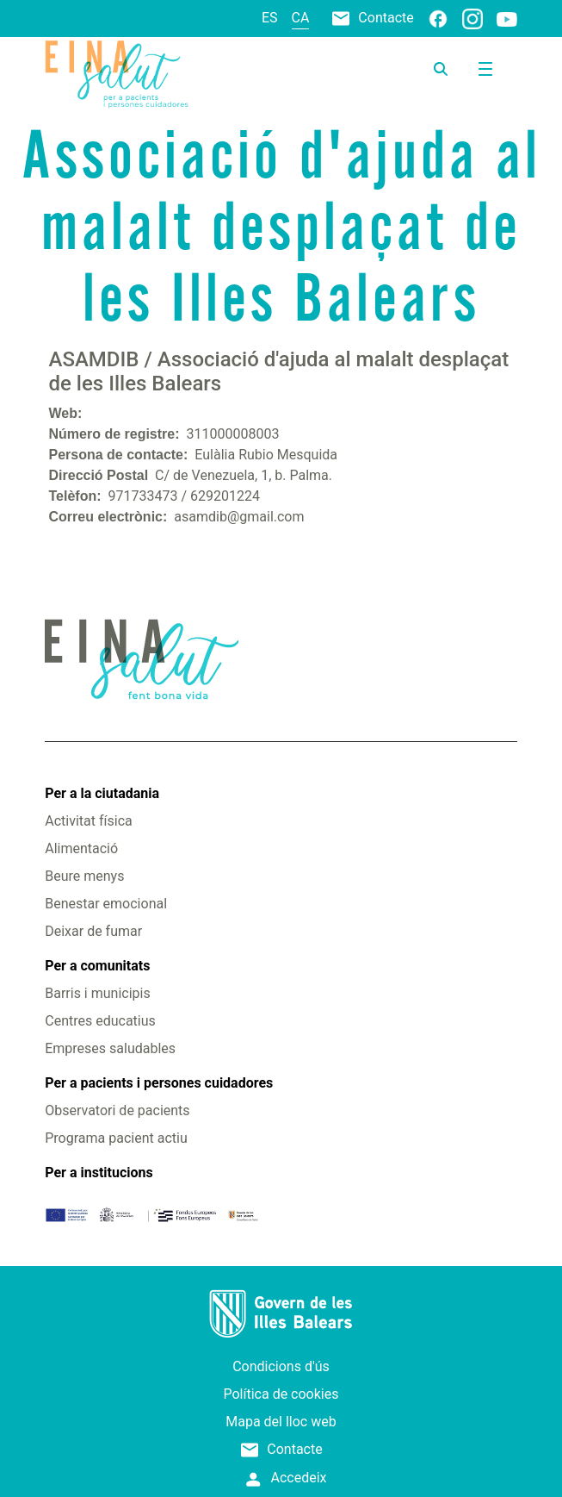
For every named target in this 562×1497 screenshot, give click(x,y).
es (270, 17)
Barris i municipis (97, 993)
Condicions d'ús (281, 1366)
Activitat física (88, 821)
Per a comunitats (97, 965)
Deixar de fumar (93, 931)
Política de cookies (281, 1394)
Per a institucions (98, 1172)
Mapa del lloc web (280, 1421)
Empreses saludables (110, 1048)
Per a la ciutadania (102, 793)
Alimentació (81, 848)
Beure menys (84, 876)
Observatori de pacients (117, 1110)
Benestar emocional (106, 903)
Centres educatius (100, 1021)
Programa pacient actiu (116, 1138)
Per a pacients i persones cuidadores (159, 1083)
